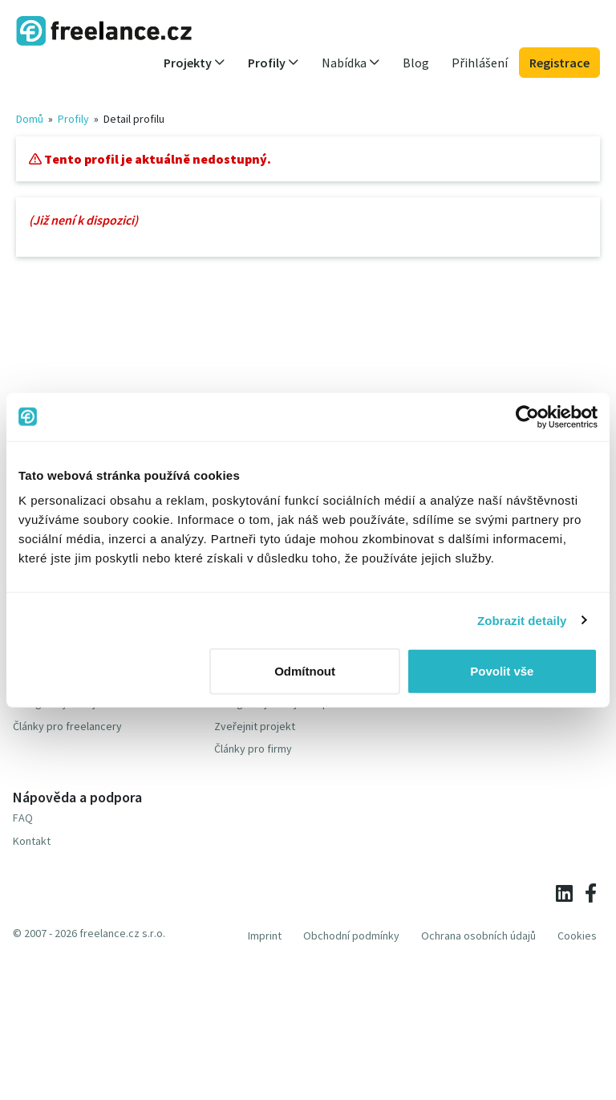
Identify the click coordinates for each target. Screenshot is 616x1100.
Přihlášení (480, 63)
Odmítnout (304, 671)
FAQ (23, 817)
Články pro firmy (253, 748)
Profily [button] (273, 63)
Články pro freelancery (67, 726)
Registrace (559, 63)
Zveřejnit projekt (254, 726)
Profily (73, 119)
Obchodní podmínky (351, 935)
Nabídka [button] (351, 63)
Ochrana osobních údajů (478, 935)
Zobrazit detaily (522, 620)
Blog (416, 63)
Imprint (265, 935)
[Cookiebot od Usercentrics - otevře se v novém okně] (527, 416)
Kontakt (32, 841)
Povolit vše (501, 671)
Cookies (577, 935)
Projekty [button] (194, 63)
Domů (29, 119)
